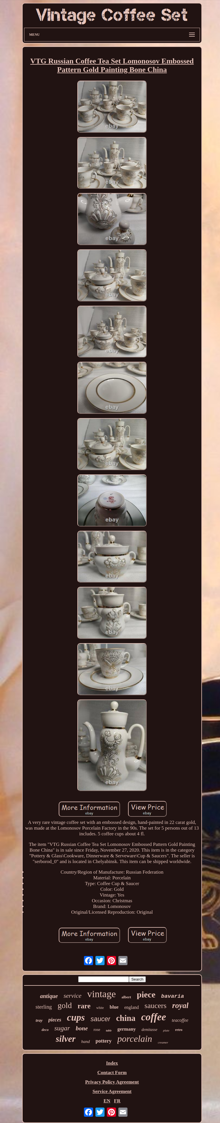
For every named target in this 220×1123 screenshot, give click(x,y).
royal (180, 1005)
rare (84, 1006)
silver (66, 1039)
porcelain (134, 1038)
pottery (104, 1041)
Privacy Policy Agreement (112, 1082)
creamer (163, 1042)
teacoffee (180, 1020)
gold (65, 1005)
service (72, 995)
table (109, 1030)
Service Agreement (112, 1091)
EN (106, 1101)
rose (96, 1029)
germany (126, 1029)
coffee (153, 1017)
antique (49, 996)
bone (82, 1028)
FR (117, 1101)
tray (39, 1020)
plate (166, 1030)
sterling (44, 1007)
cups (76, 1017)
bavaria (172, 996)
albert (126, 997)
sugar (62, 1028)
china (125, 1018)
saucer (100, 1019)
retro (178, 1030)
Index (112, 1063)
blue (114, 1007)
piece (146, 994)
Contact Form (112, 1072)
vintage (101, 994)
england (131, 1007)
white (100, 1008)
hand (85, 1041)
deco (45, 1029)
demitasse (149, 1029)
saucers (156, 1005)
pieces (54, 1020)
